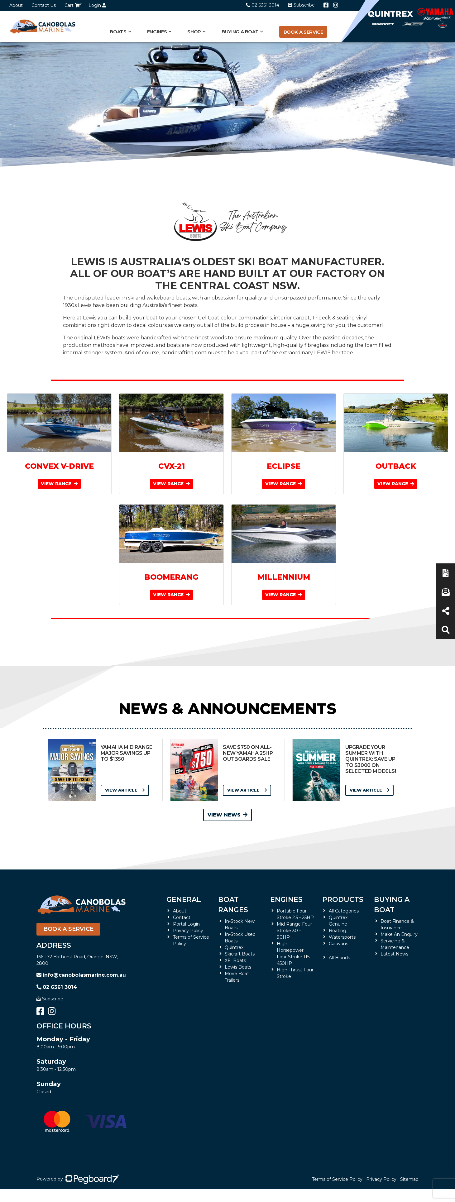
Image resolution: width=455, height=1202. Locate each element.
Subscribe (49, 999)
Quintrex (234, 947)
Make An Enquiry (399, 934)
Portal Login (186, 924)
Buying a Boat (240, 32)
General (183, 899)
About (16, 5)
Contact (181, 917)
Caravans (338, 943)
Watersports (342, 937)
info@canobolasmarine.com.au (81, 975)
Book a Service (303, 32)
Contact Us (43, 5)
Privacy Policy (188, 930)
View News (227, 815)
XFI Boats (235, 960)
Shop (194, 32)
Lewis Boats (238, 967)
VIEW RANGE (59, 483)
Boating (337, 930)
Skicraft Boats (240, 954)
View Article (125, 790)
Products (342, 899)
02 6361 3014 (262, 5)
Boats (118, 32)
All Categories (344, 911)
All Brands (339, 957)
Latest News (394, 954)
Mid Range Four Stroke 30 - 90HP (294, 930)
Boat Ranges (233, 904)
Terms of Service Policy (337, 1179)
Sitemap (409, 1179)
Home (43, 195)
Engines (157, 32)
